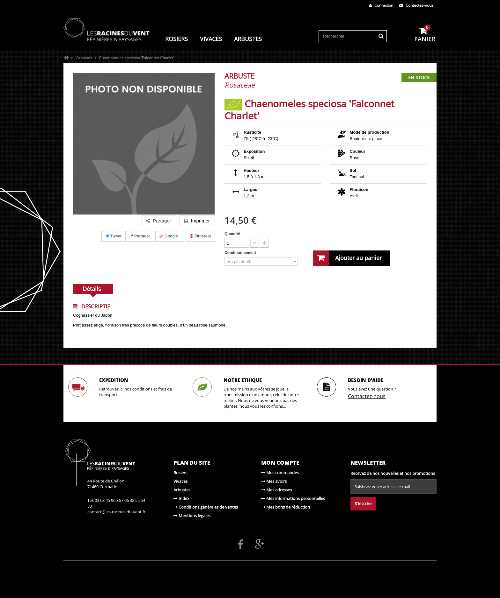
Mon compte (280, 462)
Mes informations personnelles (293, 498)
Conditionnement (240, 252)
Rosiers (176, 38)
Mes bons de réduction (285, 507)
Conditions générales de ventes (205, 507)
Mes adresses (276, 490)
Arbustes (248, 38)
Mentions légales (191, 515)
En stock (419, 77)
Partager (140, 236)
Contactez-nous (416, 5)
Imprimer (197, 220)
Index (181, 498)
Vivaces (211, 38)
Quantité (232, 234)
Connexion (381, 5)
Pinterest (200, 236)
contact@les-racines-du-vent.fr (116, 512)
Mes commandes (280, 472)
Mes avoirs (274, 481)
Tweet (113, 236)
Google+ (169, 236)
